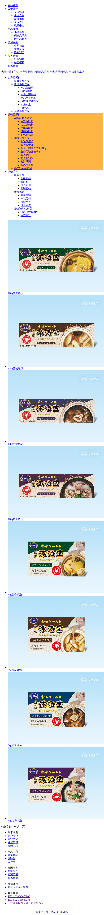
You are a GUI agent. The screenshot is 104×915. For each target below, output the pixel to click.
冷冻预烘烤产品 (23, 208)
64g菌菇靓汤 (15, 670)
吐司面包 (26, 178)
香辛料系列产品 (23, 168)
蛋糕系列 (19, 191)
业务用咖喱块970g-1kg (33, 148)
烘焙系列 (13, 171)
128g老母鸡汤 (15, 293)
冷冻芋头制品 (28, 97)
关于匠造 (13, 832)
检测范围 (13, 874)
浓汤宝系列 (77, 71)
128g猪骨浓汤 (15, 519)
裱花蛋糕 (26, 198)
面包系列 (19, 175)
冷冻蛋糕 (26, 215)
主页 (16, 71)
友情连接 (13, 883)
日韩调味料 (27, 131)
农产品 (11, 861)
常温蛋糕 (26, 195)
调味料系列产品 (23, 118)
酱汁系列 (26, 161)
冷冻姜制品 (27, 91)
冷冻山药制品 (28, 94)
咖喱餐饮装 (27, 144)
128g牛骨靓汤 (15, 444)
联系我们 (13, 877)
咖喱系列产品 (60, 71)
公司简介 (13, 871)
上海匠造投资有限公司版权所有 (26, 903)
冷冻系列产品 (22, 84)
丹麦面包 (26, 185)
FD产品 (25, 108)
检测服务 (13, 867)
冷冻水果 (26, 104)
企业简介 (13, 835)
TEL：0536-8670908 (19, 896)
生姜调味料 (27, 121)
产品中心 (13, 851)
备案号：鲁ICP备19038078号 (52, 912)
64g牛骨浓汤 (15, 745)
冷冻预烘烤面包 (30, 212)
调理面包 (26, 188)
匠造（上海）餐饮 (18, 887)
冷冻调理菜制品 (30, 101)
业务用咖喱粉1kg (30, 151)
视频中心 (13, 845)
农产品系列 (14, 77)
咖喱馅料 (26, 155)
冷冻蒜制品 (27, 87)
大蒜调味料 (27, 124)
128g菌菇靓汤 (15, 368)
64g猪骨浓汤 (15, 820)
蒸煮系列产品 (22, 111)
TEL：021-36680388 (19, 899)
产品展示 (27, 71)
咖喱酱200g (27, 158)
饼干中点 (26, 205)
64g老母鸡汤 (15, 594)
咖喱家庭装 (27, 141)
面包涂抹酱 (27, 134)
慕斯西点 (26, 202)
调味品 (11, 858)
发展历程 (13, 842)
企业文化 (13, 839)
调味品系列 (42, 71)
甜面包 (24, 181)
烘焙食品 (13, 855)
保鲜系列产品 (22, 81)
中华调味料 (27, 128)
